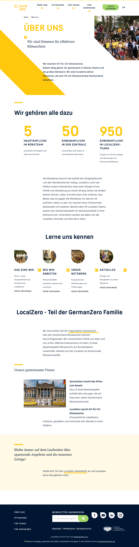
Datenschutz (83, 529)
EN (123, 7)
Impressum (69, 529)
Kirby (38, 541)
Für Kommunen (22, 529)
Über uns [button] (42, 5)
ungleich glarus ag (106, 541)
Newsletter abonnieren (68, 512)
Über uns (34, 17)
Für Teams (20, 523)
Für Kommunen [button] (89, 6)
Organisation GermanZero (82, 330)
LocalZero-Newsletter (75, 471)
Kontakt (57, 529)
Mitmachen (20, 518)
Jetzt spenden (111, 7)
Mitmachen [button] (58, 5)
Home (26, 17)
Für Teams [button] (73, 5)
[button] (42, 7)
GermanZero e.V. (81, 537)
